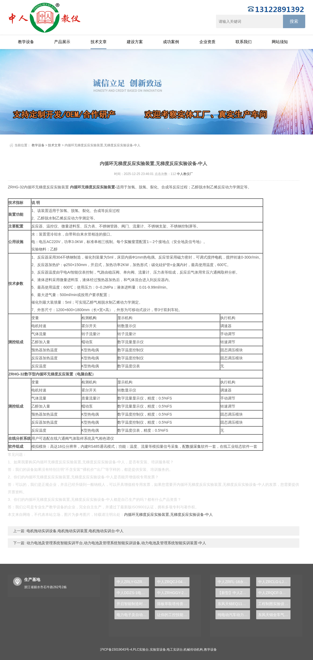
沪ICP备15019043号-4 (116, 649)
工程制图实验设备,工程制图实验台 (274, 604)
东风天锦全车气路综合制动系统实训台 (274, 615)
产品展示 (62, 41)
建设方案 (135, 41)
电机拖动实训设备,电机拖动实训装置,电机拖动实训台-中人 (74, 531)
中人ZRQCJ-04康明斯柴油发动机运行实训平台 (173, 582)
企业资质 (207, 41)
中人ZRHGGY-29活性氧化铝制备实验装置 (173, 593)
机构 (92, 318)
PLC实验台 (141, 649)
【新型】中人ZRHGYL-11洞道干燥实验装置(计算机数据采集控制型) (234, 593)
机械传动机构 (193, 649)
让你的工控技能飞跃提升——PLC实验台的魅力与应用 (173, 615)
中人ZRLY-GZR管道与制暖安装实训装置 (133, 582)
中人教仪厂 (185, 174)
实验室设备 (158, 649)
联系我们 (244, 41)
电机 (218, 257)
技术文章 (99, 41)
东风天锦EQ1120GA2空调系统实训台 (234, 604)
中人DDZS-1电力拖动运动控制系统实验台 (133, 593)
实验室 (129, 242)
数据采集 (193, 446)
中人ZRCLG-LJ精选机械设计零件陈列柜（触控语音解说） (274, 582)
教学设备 (26, 41)
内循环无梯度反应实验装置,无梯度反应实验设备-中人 (168, 514)
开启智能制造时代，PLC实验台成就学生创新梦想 (133, 604)
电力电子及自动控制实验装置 (133, 615)
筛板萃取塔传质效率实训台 (173, 604)
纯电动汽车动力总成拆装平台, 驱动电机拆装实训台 (234, 615)
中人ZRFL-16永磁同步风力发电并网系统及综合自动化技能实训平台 (234, 582)
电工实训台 (175, 649)
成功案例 (171, 41)
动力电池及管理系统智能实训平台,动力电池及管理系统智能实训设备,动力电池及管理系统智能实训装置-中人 (115, 543)
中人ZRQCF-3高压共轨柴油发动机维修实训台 (274, 593)
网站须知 (280, 41)
